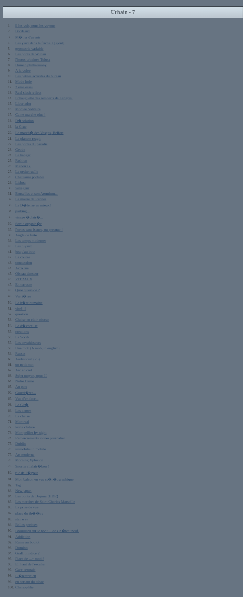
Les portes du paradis (31, 144)
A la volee (23, 70)
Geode (20, 149)
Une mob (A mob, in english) (37, 348)
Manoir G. (23, 166)
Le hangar (23, 155)
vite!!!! (20, 308)
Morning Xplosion (29, 460)
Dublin (20, 443)
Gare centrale (25, 569)
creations (22, 331)
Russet (20, 353)
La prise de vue (27, 507)
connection (23, 262)
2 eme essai (24, 87)
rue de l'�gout (26, 473)
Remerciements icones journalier (40, 438)
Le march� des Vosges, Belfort (39, 133)
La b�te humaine (29, 303)
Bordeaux (22, 31)
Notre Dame (24, 381)
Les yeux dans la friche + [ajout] (40, 43)
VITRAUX (24, 279)
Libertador (23, 103)
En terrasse (23, 284)
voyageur (22, 188)
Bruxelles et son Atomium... (36, 193)
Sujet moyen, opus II (31, 375)
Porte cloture (25, 427)
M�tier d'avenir (27, 37)
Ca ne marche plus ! (30, 114)
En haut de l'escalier (30, 564)
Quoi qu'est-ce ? (27, 290)
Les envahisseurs (28, 342)
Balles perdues (26, 524)
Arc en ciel (23, 370)
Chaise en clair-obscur (32, 319)
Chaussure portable (30, 177)
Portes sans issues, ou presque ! (39, 229)
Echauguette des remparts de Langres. (44, 98)
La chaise (22, 416)
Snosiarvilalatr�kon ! (32, 466)
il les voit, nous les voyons (35, 25)
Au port (21, 386)
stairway (21, 519)
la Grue (21, 126)
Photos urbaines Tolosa (32, 59)
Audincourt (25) (27, 359)
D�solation (24, 121)
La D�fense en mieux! (33, 205)
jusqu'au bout (25, 251)
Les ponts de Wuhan (30, 54)
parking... (22, 211)
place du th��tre (29, 513)
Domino (21, 547)
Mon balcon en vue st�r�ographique (44, 479)
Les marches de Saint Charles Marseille (45, 501)
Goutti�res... (25, 393)
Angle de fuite (26, 235)
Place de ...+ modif (29, 558)
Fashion (21, 160)
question (21, 314)
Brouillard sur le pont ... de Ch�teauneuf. (47, 531)
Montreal (22, 421)
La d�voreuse (26, 326)
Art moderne (25, 454)
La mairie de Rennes (31, 199)
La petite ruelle (26, 171)
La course (22, 257)
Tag (18, 485)
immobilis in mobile (30, 449)
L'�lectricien (25, 576)
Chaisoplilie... (25, 587)
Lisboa (20, 182)
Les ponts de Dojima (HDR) (36, 496)
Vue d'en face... (27, 398)
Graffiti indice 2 (27, 553)
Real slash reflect (28, 92)
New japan (23, 490)
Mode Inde (23, 81)
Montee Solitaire (28, 109)
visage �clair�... (29, 217)
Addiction (23, 536)
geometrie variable (29, 48)
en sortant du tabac (29, 581)
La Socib (22, 337)
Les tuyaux (23, 246)
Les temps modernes (30, 240)
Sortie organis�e (28, 224)
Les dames (23, 410)
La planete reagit (28, 138)
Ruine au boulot (27, 542)
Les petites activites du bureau (38, 76)
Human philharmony (31, 65)
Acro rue (22, 268)
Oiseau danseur (27, 273)
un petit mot (24, 364)
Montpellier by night (31, 432)
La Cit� (22, 405)
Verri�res (23, 296)
